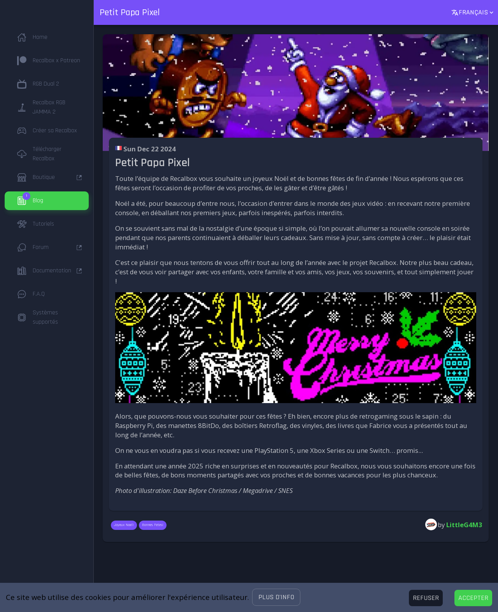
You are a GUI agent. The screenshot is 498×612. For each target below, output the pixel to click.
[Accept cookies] (473, 598)
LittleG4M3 (464, 524)
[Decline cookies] (426, 598)
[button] (276, 597)
